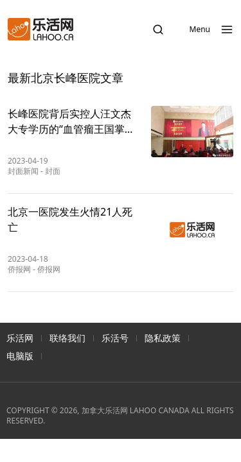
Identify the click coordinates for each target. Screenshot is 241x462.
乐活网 (19, 338)
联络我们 (67, 338)
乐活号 (115, 338)
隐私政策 (163, 338)
